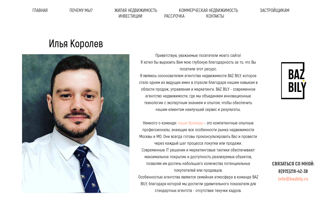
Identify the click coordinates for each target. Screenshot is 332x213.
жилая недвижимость (135, 10)
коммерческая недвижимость (208, 10)
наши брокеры (190, 122)
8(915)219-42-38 (293, 171)
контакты (215, 16)
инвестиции (130, 16)
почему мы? (81, 10)
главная (40, 10)
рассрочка (174, 16)
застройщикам (274, 10)
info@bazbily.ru (293, 179)
